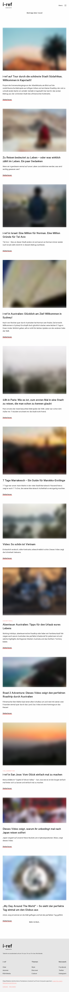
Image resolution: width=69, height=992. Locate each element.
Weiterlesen (7, 100)
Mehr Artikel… (34, 922)
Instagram (62, 974)
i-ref (7, 6)
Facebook (62, 967)
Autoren (5, 971)
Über (4, 967)
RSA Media (7, 974)
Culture (34, 974)
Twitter (61, 971)
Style (33, 967)
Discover (35, 971)
